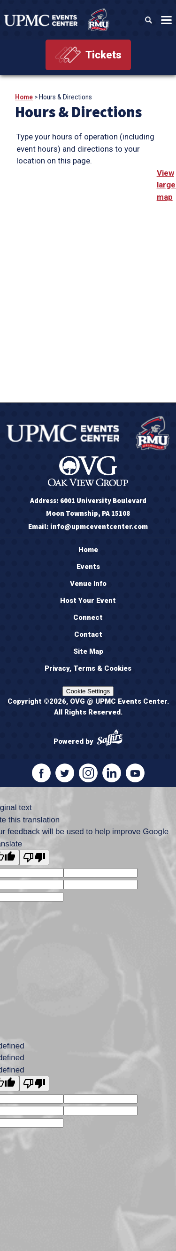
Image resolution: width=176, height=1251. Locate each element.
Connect (88, 617)
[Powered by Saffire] (109, 738)
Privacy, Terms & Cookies (88, 668)
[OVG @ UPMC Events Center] (56, 20)
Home (24, 97)
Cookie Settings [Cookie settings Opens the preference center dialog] (88, 691)
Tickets (103, 55)
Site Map (88, 651)
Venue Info (88, 583)
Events (88, 566)
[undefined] (34, 1083)
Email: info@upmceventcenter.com (88, 526)
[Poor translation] (34, 857)
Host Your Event (88, 600)
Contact (88, 634)
